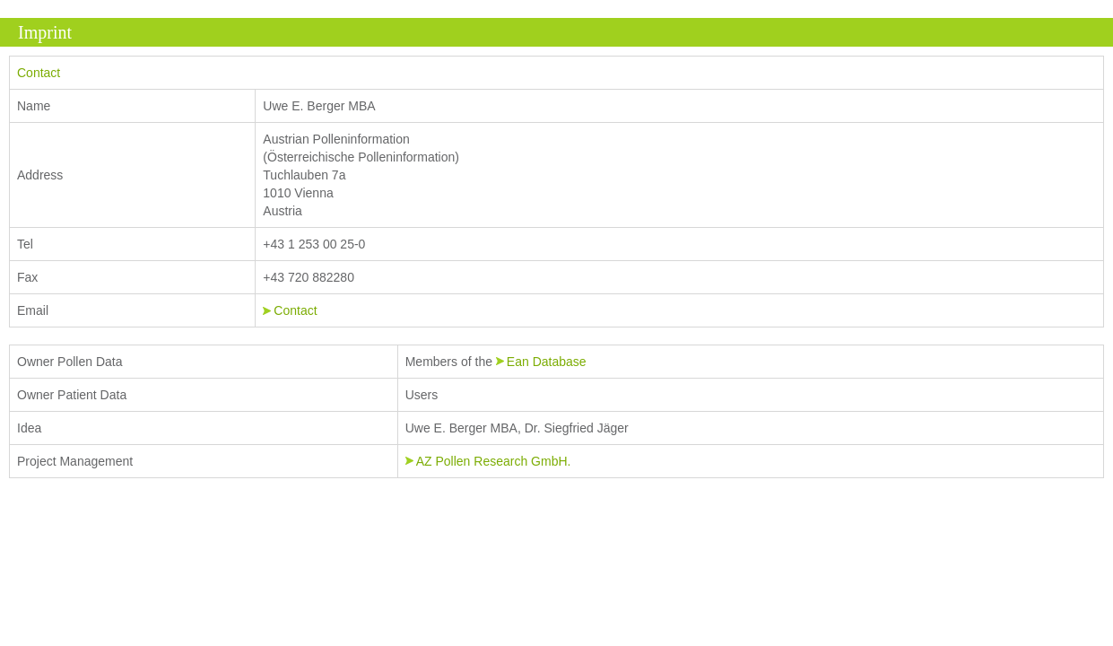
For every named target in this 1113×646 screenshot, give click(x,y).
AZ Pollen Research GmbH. (493, 461)
